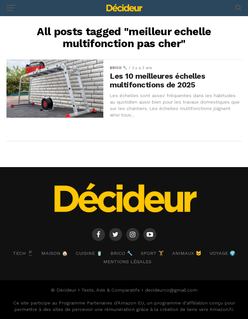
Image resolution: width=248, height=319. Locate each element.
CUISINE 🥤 (89, 253)
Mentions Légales (127, 261)
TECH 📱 (23, 253)
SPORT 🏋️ (152, 253)
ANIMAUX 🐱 (187, 253)
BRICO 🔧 (121, 253)
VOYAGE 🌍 (222, 253)
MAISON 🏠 (54, 253)
